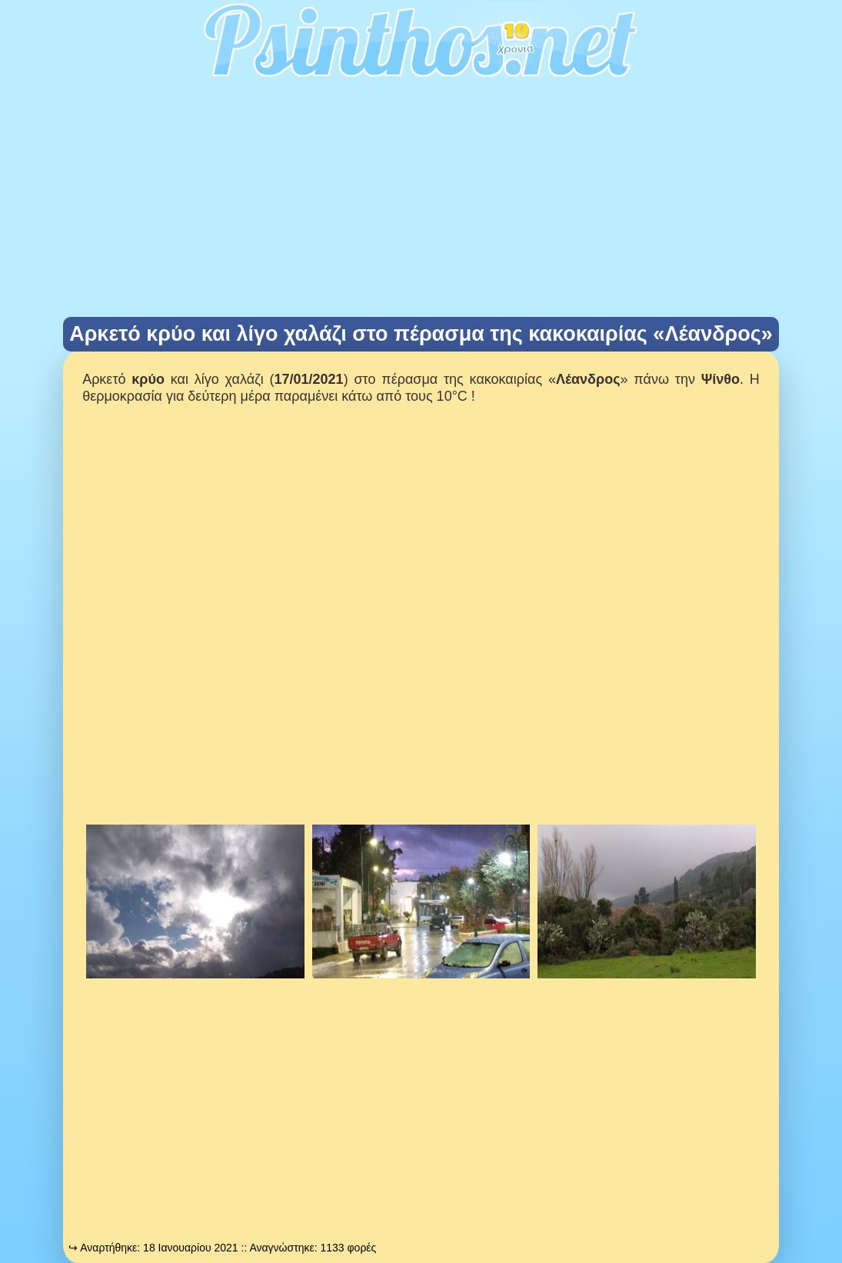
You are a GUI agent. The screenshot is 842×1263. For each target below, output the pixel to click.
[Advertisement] (421, 201)
